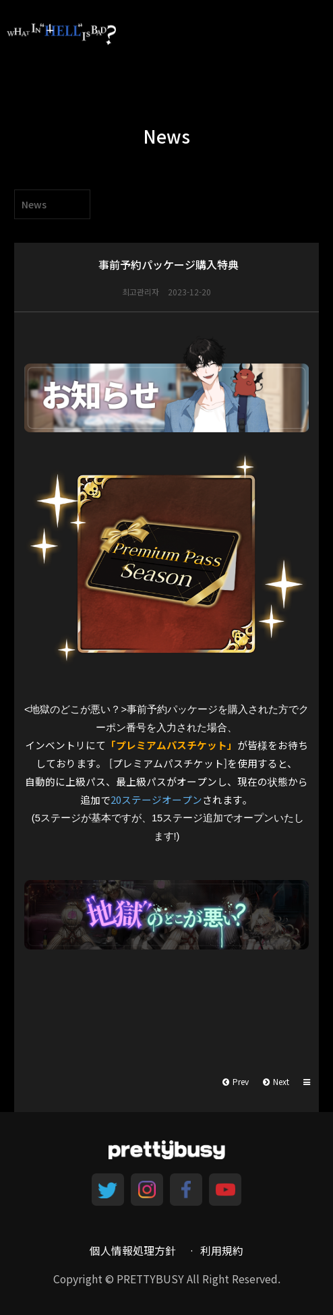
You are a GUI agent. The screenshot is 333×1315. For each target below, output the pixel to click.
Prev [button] (235, 1081)
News (34, 204)
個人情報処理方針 (133, 1250)
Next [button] (276, 1081)
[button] (307, 1082)
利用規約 (221, 1250)
